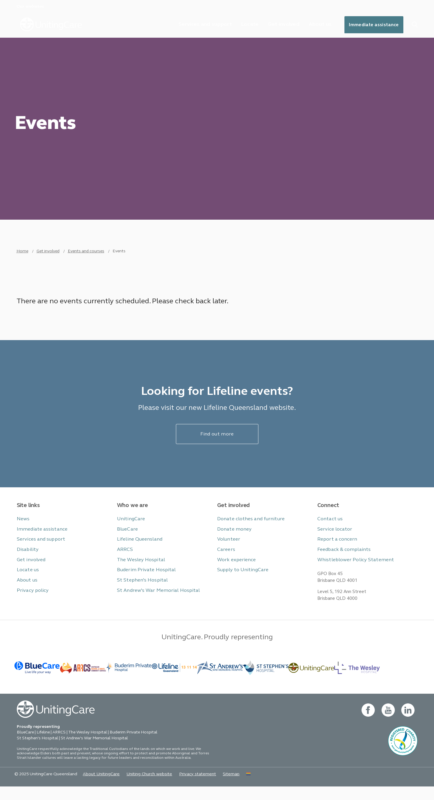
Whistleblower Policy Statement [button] (352, 569)
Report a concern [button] (336, 549)
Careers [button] (225, 559)
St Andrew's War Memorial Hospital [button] (155, 599)
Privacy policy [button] (31, 599)
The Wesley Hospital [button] (139, 569)
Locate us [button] (27, 579)
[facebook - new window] (367, 723)
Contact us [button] (329, 529)
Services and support (199, 24)
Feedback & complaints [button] (341, 559)
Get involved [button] (30, 569)
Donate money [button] (233, 539)
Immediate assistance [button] (39, 539)
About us (317, 24)
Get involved (279, 24)
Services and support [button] (39, 549)
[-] (311, 680)
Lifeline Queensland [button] (138, 549)
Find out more (217, 445)
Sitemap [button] (220, 787)
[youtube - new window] (388, 723)
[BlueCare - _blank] (37, 680)
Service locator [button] (333, 539)
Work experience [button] (235, 569)
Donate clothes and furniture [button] (248, 529)
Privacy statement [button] (187, 787)
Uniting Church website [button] (142, 787)
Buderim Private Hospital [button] (144, 579)
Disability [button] (26, 559)
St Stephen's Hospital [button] (140, 589)
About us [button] (27, 589)
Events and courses (86, 258)
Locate (245, 24)
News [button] (23, 529)
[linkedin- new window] (408, 723)
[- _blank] (128, 680)
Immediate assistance (372, 25)
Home (22, 258)
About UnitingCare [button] (96, 787)
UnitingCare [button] (130, 529)
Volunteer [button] (228, 549)
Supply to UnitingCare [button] (240, 579)
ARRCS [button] (124, 559)
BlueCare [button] (127, 539)
